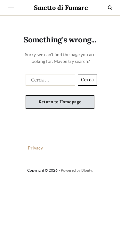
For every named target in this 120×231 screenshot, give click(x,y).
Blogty (86, 170)
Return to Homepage (60, 102)
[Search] (110, 7)
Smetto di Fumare (61, 7)
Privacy (35, 147)
